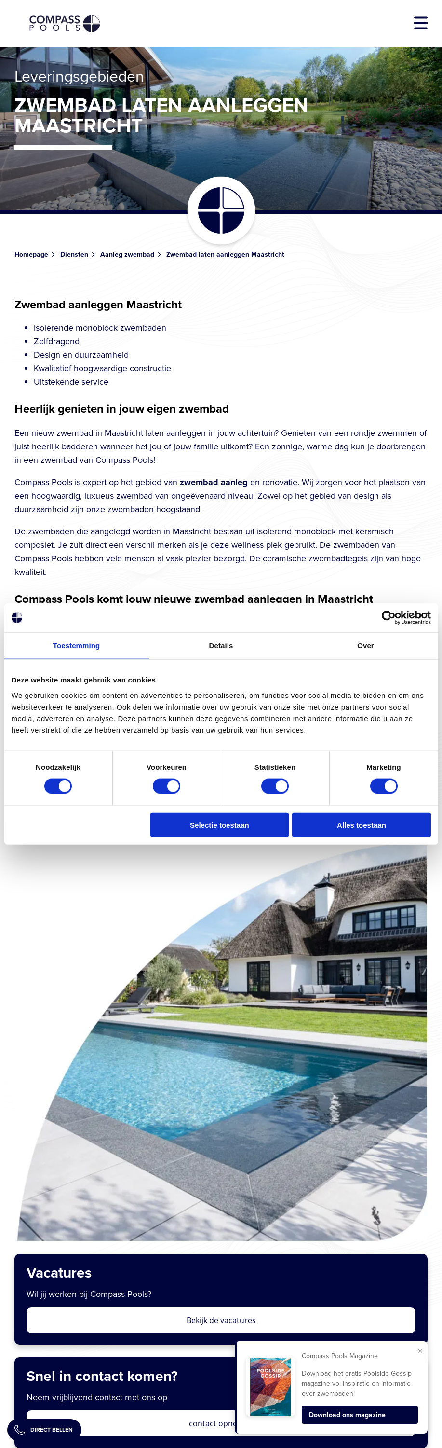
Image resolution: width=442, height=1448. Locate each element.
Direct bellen (43, 1430)
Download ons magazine (347, 1415)
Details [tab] (221, 645)
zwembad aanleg (214, 482)
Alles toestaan (361, 825)
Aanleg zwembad (127, 255)
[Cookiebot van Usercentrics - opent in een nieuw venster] (389, 618)
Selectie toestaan (219, 825)
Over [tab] (365, 645)
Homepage (31, 255)
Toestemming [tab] (76, 645)
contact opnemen (221, 1423)
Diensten (74, 255)
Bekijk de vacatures (221, 1320)
